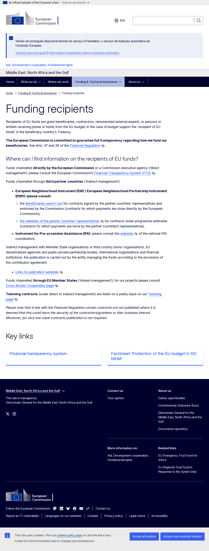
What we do (29, 82)
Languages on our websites (63, 516)
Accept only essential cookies (182, 536)
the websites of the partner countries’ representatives (60, 221)
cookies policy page (69, 535)
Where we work (58, 82)
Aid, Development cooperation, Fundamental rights (39, 65)
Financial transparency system (38, 353)
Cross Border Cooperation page (30, 286)
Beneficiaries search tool (44, 203)
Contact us (103, 508)
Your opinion (115, 398)
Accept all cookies (144, 536)
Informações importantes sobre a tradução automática (84, 52)
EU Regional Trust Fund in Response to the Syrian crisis (177, 469)
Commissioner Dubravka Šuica (178, 405)
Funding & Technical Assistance (97, 82)
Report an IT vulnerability (22, 516)
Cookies (92, 516)
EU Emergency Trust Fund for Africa (177, 458)
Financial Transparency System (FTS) (122, 173)
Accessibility (159, 516)
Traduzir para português (31, 52)
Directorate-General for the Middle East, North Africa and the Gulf (180, 417)
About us (134, 82)
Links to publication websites (37, 272)
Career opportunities (171, 398)
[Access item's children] (41, 82)
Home (10, 82)
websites (126, 233)
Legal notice (137, 516)
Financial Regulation (85, 145)
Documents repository (173, 429)
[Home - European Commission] (35, 18)
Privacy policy (113, 516)
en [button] (119, 20)
